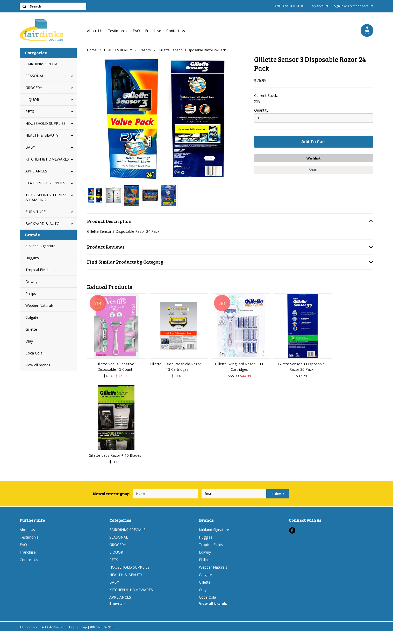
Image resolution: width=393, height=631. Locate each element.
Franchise (153, 30)
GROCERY (33, 87)
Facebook (292, 530)
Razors (145, 50)
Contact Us (175, 30)
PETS (29, 111)
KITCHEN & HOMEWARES (47, 159)
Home (91, 50)
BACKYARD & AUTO (42, 223)
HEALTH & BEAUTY (41, 135)
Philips (30, 293)
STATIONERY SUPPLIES (45, 182)
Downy (31, 281)
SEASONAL (34, 75)
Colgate (31, 317)
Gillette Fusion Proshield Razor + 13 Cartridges (177, 366)
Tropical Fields (37, 269)
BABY (30, 147)
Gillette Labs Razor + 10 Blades (115, 455)
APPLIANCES (36, 171)
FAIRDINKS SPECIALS (43, 63)
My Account (320, 6)
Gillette (31, 329)
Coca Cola (33, 353)
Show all (117, 603)
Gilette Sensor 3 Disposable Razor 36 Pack (301, 366)
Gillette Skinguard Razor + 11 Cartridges (239, 366)
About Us (95, 30)
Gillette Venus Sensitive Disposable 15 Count (115, 366)
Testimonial (117, 30)
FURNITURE (35, 211)
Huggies (32, 257)
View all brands (37, 364)
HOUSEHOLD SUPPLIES (45, 123)
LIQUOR (32, 99)
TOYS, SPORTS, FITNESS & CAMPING (46, 197)
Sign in (338, 6)
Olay (29, 341)
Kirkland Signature (40, 245)
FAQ (136, 30)
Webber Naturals (39, 305)
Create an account (360, 6)
